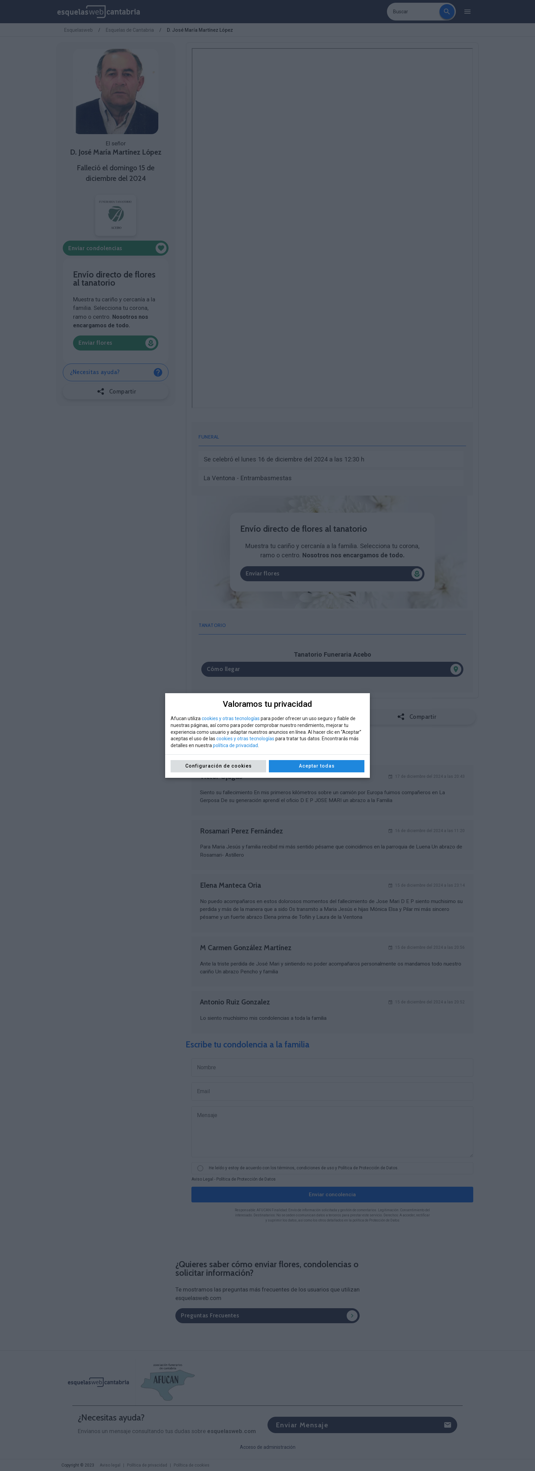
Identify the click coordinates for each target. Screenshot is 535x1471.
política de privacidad (235, 745)
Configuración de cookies (218, 766)
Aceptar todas (317, 766)
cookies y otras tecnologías (231, 718)
